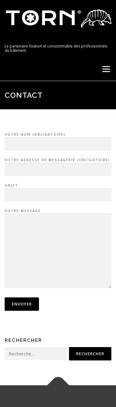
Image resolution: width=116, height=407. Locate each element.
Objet (58, 190)
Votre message (58, 249)
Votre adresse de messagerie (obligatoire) (58, 164)
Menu (106, 69)
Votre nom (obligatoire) (58, 139)
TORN (15, 39)
